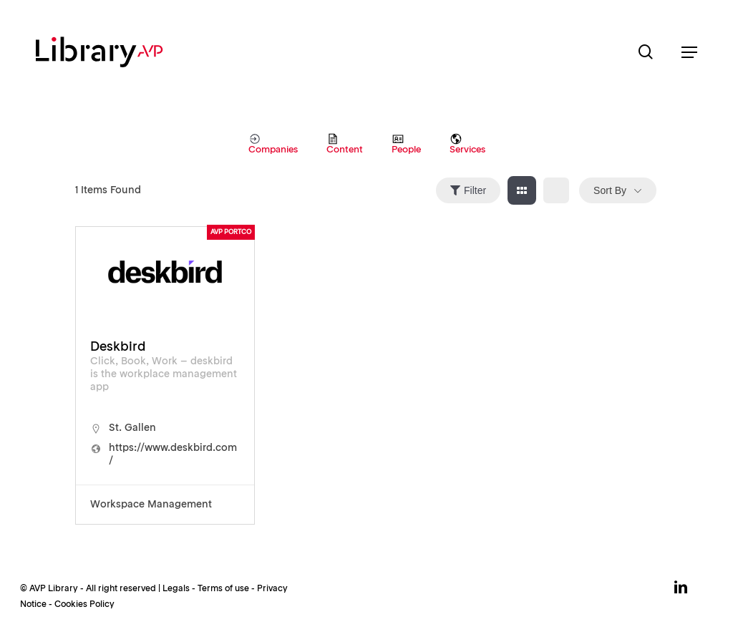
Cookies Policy (84, 605)
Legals (176, 589)
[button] (689, 52)
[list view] (556, 190)
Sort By (609, 190)
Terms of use (223, 589)
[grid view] (522, 190)
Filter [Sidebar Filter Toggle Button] (468, 190)
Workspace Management (151, 505)
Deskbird (118, 347)
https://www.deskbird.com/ (173, 454)
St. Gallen (132, 428)
